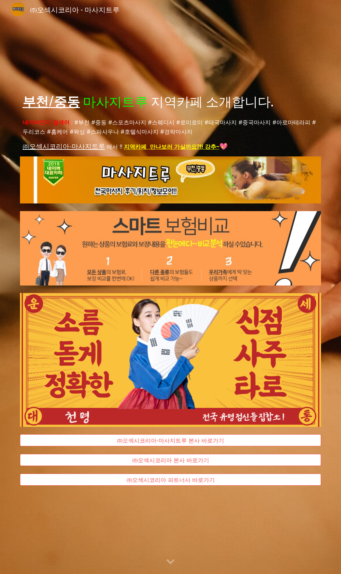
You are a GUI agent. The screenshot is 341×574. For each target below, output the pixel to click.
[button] (170, 562)
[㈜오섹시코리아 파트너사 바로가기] (170, 479)
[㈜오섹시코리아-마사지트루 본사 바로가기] (170, 440)
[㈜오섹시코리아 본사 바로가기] (170, 460)
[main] (170, 100)
